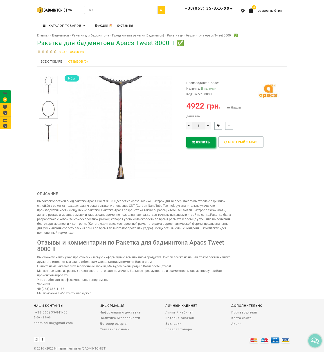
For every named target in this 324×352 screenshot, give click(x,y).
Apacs (215, 83)
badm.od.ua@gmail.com (53, 323)
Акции (236, 323)
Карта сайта (241, 318)
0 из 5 (62, 52)
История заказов (179, 318)
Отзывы (125, 25)
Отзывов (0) (78, 61)
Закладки (173, 323)
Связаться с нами (115, 329)
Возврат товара (178, 329)
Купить (201, 142)
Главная (43, 35)
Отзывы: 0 (77, 52)
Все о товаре (51, 61)
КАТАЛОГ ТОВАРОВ (64, 25)
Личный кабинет (179, 312)
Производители (244, 312)
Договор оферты (114, 323)
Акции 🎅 (103, 25)
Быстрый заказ (241, 142)
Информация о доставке (120, 312)
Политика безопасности (120, 318)
